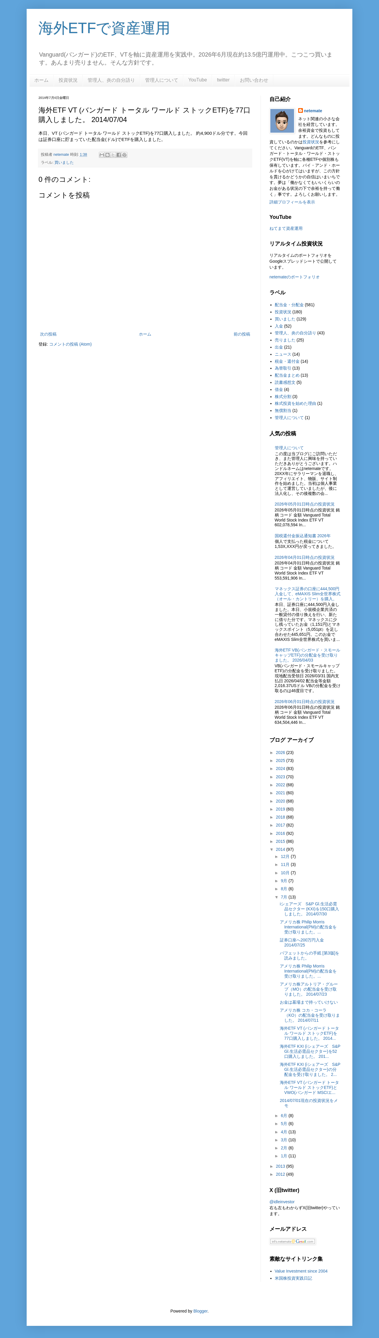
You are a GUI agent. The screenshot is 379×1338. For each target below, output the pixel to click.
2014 (281, 849)
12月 (285, 856)
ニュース (283, 354)
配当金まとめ (287, 375)
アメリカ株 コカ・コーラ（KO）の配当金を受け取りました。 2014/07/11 (310, 1015)
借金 (279, 389)
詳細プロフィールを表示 (292, 202)
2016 (281, 833)
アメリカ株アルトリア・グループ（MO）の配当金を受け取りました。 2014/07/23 (309, 989)
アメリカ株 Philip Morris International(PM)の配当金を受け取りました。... (308, 927)
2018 (281, 817)
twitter (223, 79)
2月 (284, 1148)
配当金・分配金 (289, 304)
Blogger (200, 1311)
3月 (284, 1140)
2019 (281, 809)
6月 (284, 1115)
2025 (281, 760)
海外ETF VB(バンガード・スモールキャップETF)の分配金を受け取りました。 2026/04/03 (308, 655)
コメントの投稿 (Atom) (70, 344)
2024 (281, 768)
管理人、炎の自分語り (111, 80)
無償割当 (283, 410)
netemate (313, 110)
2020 (281, 801)
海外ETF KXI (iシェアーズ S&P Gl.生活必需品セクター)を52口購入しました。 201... (310, 1051)
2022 (281, 784)
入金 (279, 326)
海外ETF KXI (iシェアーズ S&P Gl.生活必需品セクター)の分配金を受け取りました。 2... (310, 1069)
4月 (284, 1132)
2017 (281, 825)
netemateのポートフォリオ (294, 277)
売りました (285, 340)
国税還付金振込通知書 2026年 (303, 535)
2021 (281, 792)
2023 (281, 776)
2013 (281, 1166)
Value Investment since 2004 (301, 1271)
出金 (279, 347)
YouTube (197, 79)
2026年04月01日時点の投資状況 (305, 557)
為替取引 (283, 368)
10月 (285, 872)
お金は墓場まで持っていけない (309, 1002)
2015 (281, 841)
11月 (285, 864)
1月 (284, 1155)
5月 (284, 1123)
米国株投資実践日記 (293, 1278)
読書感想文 (285, 382)
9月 (284, 880)
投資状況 (68, 80)
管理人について (161, 80)
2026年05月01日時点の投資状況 (305, 504)
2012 (281, 1174)
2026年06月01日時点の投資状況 (305, 701)
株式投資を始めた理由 (295, 403)
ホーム (41, 80)
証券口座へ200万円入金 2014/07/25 (302, 942)
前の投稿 (242, 334)
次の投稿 (48, 334)
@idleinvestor (282, 1201)
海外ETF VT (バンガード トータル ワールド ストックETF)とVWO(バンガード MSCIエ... (309, 1087)
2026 (281, 752)
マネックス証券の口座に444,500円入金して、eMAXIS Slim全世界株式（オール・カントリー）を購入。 (308, 593)
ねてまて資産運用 (286, 228)
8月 (284, 888)
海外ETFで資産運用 (104, 28)
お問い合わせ (254, 80)
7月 (284, 897)
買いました (64, 163)
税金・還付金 (287, 361)
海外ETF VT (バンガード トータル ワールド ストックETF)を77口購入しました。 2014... (309, 1033)
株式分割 (283, 396)
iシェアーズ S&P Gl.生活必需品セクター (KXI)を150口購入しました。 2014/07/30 (309, 908)
